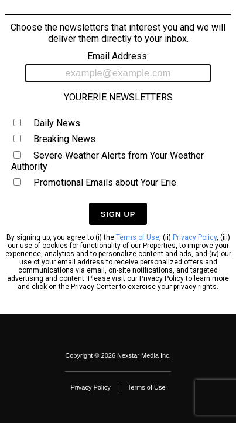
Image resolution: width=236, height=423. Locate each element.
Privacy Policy (195, 237)
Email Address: (118, 66)
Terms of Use (137, 237)
